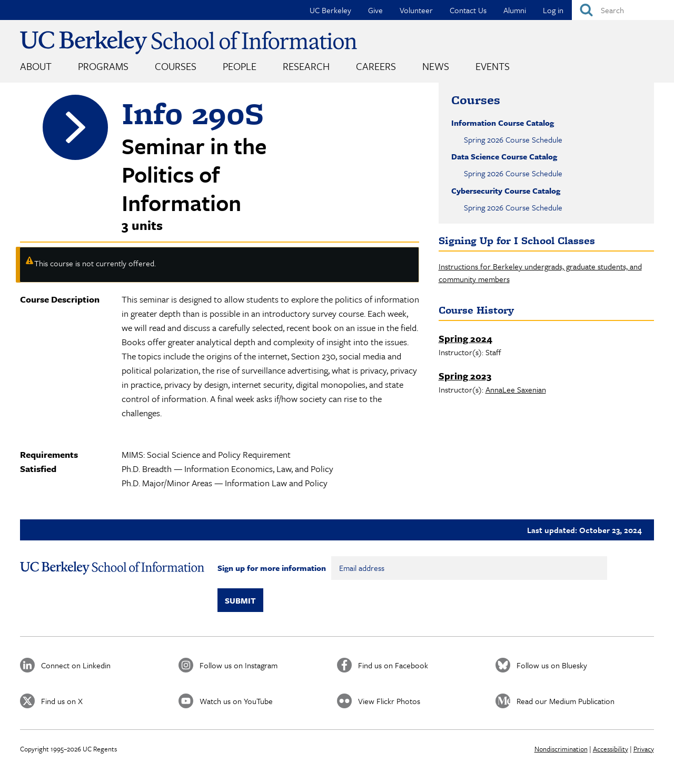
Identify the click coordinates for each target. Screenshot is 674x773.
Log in (553, 10)
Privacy (643, 749)
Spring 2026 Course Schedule (513, 139)
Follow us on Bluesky (552, 665)
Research (306, 66)
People (239, 66)
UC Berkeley (330, 10)
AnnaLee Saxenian (515, 389)
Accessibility (610, 749)
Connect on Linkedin (76, 665)
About (36, 66)
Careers (376, 66)
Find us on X (62, 701)
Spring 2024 (465, 338)
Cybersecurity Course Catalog (505, 190)
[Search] (623, 10)
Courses (175, 66)
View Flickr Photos (389, 701)
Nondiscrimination (561, 749)
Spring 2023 (465, 376)
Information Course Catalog (502, 122)
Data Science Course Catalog (504, 156)
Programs (103, 66)
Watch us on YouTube (236, 701)
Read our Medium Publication (565, 701)
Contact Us (468, 10)
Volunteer (416, 10)
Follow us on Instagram (238, 665)
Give (375, 10)
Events (492, 66)
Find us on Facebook (393, 665)
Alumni (514, 10)
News (435, 66)
